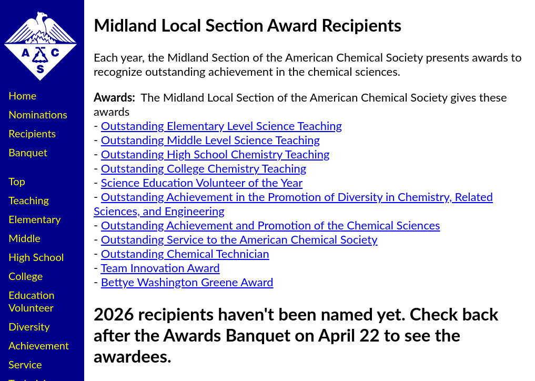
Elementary (34, 219)
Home (22, 95)
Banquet (27, 152)
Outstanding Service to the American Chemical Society (239, 239)
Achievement (38, 345)
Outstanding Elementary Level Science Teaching (221, 125)
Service (25, 364)
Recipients (32, 133)
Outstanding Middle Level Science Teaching (210, 140)
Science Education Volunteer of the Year (202, 182)
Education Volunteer (31, 301)
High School (36, 256)
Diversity (29, 326)
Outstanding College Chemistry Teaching (203, 168)
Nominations (37, 114)
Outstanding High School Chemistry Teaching (215, 154)
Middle (24, 238)
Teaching (28, 200)
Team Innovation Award (160, 267)
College (25, 275)
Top (16, 181)
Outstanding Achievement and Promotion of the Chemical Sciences (270, 225)
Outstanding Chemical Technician (185, 253)
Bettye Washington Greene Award (187, 282)
